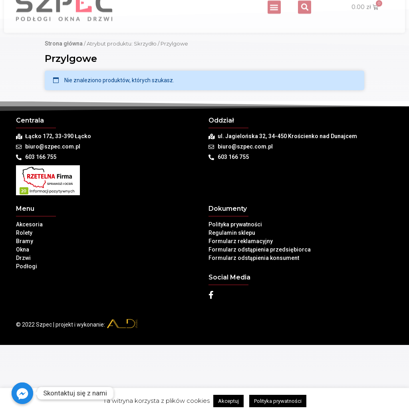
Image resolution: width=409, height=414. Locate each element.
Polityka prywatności (235, 293)
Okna (22, 318)
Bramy (24, 310)
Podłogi (26, 335)
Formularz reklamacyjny (240, 310)
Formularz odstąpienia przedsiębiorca (259, 318)
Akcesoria (29, 293)
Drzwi (23, 327)
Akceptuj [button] (228, 401)
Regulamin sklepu (231, 302)
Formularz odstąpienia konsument (253, 327)
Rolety (24, 302)
